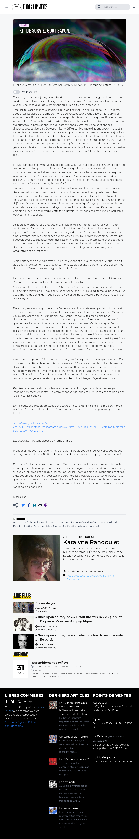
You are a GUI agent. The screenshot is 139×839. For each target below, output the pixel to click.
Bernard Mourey (47, 629)
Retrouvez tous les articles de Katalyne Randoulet (90, 577)
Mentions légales (15, 722)
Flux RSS (25, 701)
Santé (24, 25)
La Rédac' (43, 611)
